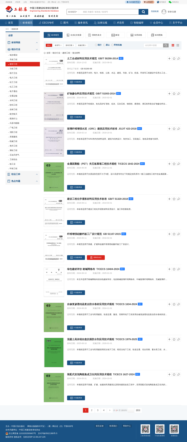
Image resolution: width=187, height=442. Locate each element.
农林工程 (13, 109)
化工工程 (13, 87)
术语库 (17, 2)
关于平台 (175, 22)
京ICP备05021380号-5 (47, 433)
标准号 (58, 45)
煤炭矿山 (13, 118)
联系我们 (113, 426)
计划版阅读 (76, 82)
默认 (49, 45)
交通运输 (13, 96)
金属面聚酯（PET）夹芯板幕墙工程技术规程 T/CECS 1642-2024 (103, 163)
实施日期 (82, 45)
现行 (98, 45)
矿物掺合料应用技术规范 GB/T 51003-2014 (91, 93)
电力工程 (13, 78)
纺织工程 (13, 105)
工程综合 (13, 159)
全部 (10, 35)
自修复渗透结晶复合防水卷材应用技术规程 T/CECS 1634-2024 (102, 304)
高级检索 (9, 2)
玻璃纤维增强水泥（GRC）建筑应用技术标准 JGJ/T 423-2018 (102, 128)
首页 (9, 22)
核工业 (12, 164)
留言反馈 (100, 426)
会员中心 (156, 22)
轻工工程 (13, 82)
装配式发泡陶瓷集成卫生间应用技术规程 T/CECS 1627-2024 (101, 374)
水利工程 (13, 100)
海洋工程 (13, 146)
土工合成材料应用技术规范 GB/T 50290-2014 (92, 58)
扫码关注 (175, 2)
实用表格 (136, 35)
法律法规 (100, 22)
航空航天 (13, 114)
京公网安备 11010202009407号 (21, 433)
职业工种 (15, 174)
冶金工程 (13, 68)
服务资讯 (81, 22)
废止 (106, 45)
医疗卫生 (13, 73)
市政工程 (13, 59)
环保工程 (13, 168)
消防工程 (13, 132)
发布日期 (70, 45)
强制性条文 (94, 35)
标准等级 (15, 42)
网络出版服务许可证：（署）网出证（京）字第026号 (49, 2)
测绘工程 (13, 150)
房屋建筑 (13, 137)
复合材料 (76, 53)
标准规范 (25, 22)
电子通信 (13, 91)
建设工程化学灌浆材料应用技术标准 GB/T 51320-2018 (97, 199)
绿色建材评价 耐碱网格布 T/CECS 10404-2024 (93, 269)
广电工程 (13, 128)
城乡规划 (13, 55)
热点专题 (15, 181)
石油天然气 (14, 155)
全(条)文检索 (73, 35)
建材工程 (13, 64)
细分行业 (15, 49)
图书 (64, 22)
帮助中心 (127, 426)
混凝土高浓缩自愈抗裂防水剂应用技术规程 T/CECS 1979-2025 (102, 339)
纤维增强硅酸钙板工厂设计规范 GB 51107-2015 (94, 234)
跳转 (138, 410)
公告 (25, 2)
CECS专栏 (46, 22)
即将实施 (117, 45)
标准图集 (157, 35)
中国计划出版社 (18, 426)
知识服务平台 (133, 2)
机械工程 (13, 141)
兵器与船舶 (14, 123)
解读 (115, 35)
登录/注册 (172, 12)
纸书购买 (161, 2)
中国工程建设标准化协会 (29, 430)
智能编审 (137, 22)
